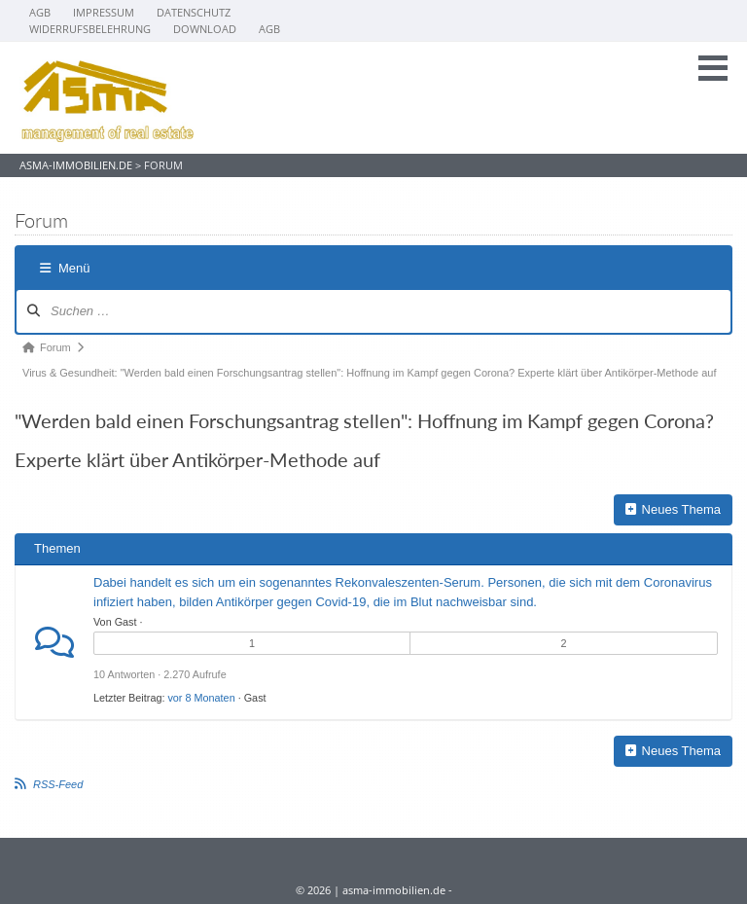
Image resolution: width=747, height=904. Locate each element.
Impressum (103, 12)
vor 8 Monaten (200, 698)
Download (204, 28)
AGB (40, 12)
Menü (65, 268)
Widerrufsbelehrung (90, 28)
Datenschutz (194, 12)
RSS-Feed (58, 784)
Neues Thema (673, 509)
